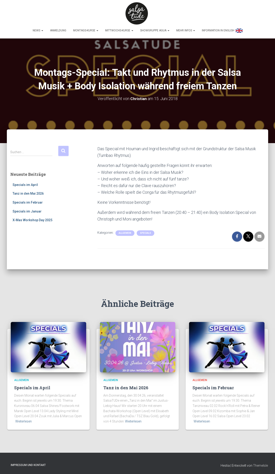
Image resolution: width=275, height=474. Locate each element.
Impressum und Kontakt (28, 463)
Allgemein (125, 231)
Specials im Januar (27, 209)
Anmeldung (58, 28)
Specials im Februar (28, 200)
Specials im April (25, 183)
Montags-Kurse (85, 28)
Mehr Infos (185, 28)
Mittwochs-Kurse (119, 28)
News (38, 28)
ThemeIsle (260, 464)
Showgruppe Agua (154, 28)
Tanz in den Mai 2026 (28, 192)
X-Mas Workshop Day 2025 (32, 218)
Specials (145, 231)
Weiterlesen (23, 420)
